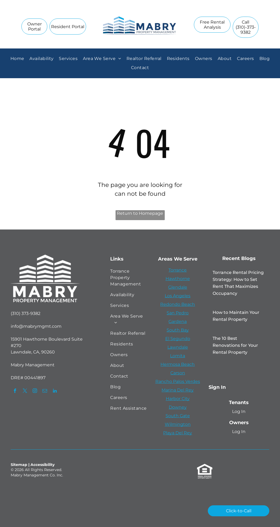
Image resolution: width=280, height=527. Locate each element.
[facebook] (15, 391)
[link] (246, 27)
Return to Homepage (140, 213)
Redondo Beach (177, 304)
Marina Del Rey (178, 390)
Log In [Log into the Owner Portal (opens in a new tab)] (239, 431)
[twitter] (25, 391)
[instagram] (34, 391)
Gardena (177, 321)
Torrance (177, 270)
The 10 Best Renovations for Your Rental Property (235, 345)
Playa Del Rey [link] (177, 432)
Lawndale (177, 347)
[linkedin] (54, 391)
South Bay (178, 330)
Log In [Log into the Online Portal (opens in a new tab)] (239, 411)
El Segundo (177, 338)
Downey (178, 407)
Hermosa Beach (177, 364)
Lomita (177, 355)
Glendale (177, 287)
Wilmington (178, 424)
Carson (177, 372)
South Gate (178, 415)
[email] (44, 391)
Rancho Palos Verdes (177, 381)
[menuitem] (17, 58)
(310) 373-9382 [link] (25, 313)
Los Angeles (177, 295)
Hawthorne (178, 278)
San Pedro (178, 312)
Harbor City (178, 398)
